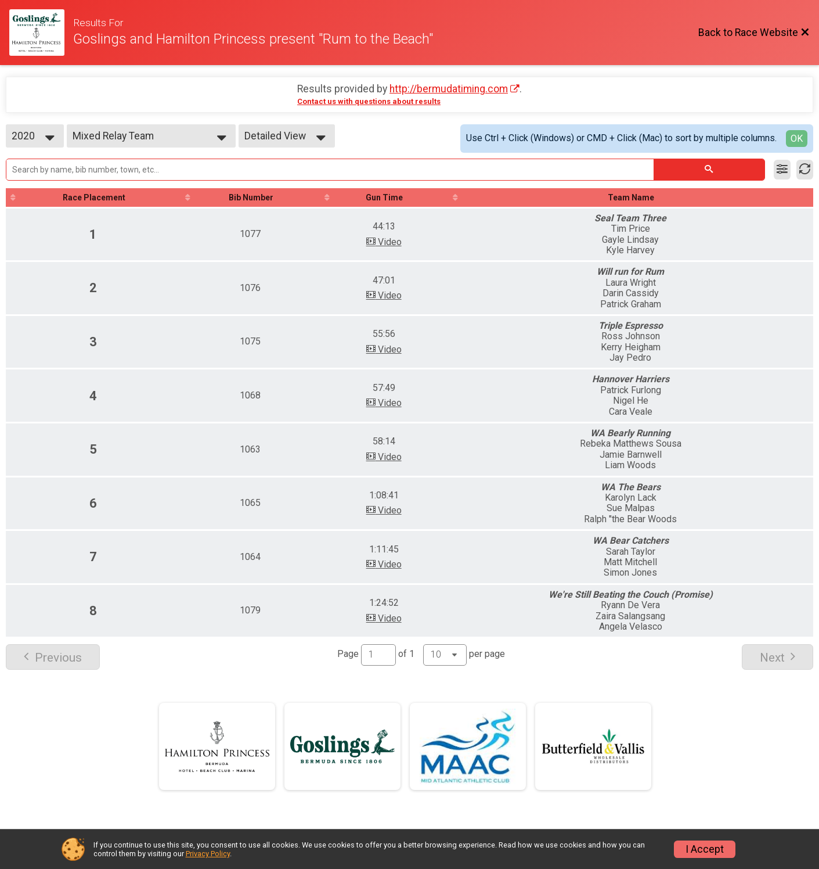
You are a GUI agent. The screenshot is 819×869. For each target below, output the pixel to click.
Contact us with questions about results (369, 101)
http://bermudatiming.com (448, 89)
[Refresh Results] (804, 169)
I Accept (704, 849)
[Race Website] (41, 32)
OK (797, 138)
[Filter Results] (782, 169)
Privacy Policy (208, 853)
